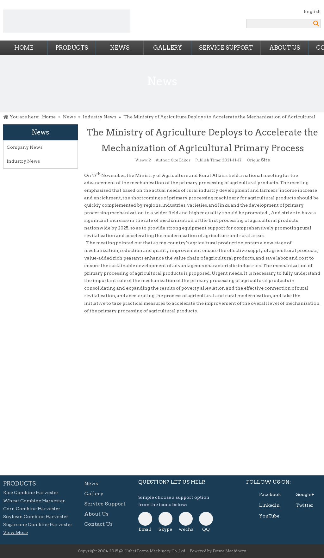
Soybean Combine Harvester (35, 516)
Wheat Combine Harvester (34, 500)
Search (316, 23)
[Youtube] (263, 516)
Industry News (23, 161)
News (119, 47)
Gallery (167, 47)
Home (24, 47)
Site (265, 159)
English (312, 11)
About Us (284, 47)
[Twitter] (300, 505)
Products (71, 47)
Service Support (226, 47)
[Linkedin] (263, 505)
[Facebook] (263, 495)
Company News (24, 147)
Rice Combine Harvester (31, 492)
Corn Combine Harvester (31, 508)
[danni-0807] (186, 519)
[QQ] (206, 519)
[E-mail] (145, 519)
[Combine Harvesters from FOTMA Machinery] (66, 21)
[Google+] (300, 495)
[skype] (165, 519)
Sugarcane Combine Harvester (37, 524)
